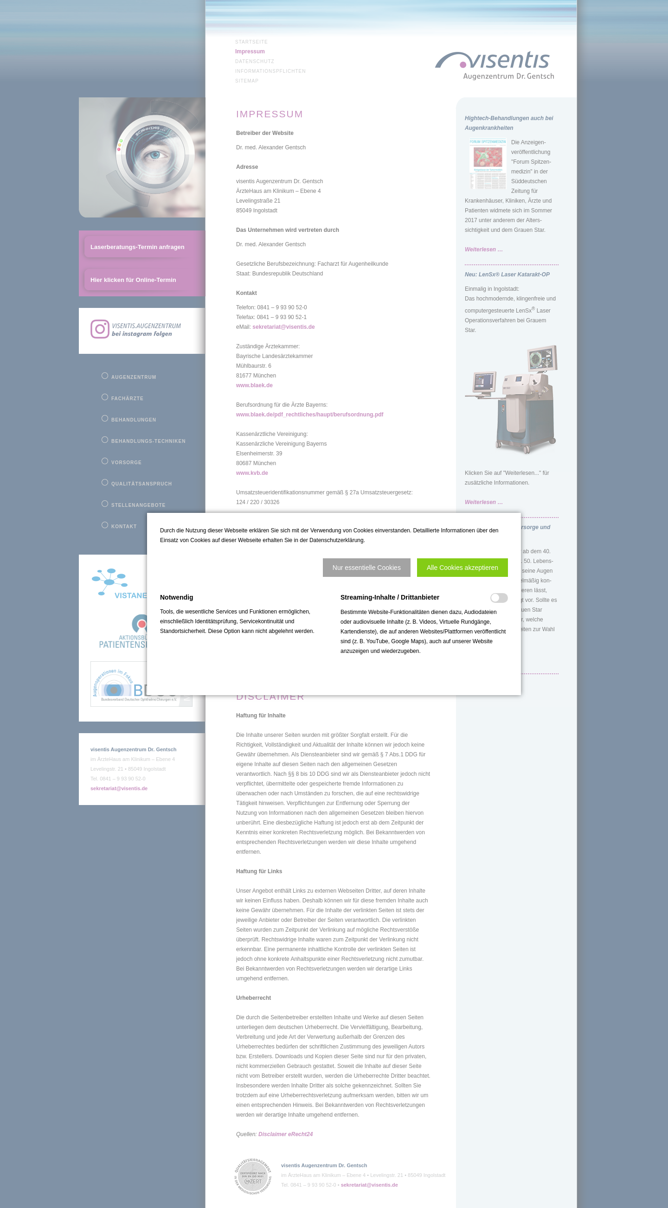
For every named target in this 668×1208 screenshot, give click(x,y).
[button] (367, 567)
